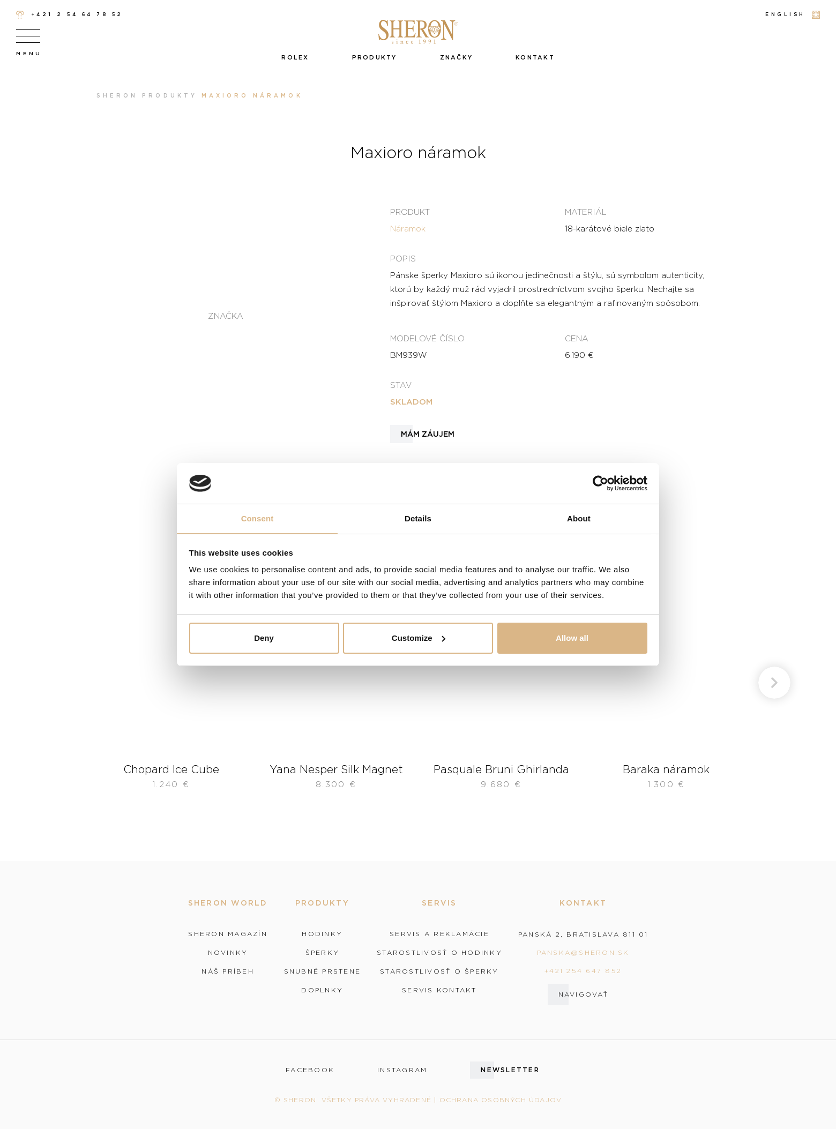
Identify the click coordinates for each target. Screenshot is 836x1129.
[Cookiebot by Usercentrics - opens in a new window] (600, 483)
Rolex (295, 57)
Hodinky (322, 934)
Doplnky (322, 990)
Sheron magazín (227, 934)
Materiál (586, 211)
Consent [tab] (257, 518)
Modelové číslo (427, 338)
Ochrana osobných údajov (500, 1100)
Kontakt (535, 57)
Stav (401, 385)
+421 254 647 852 (583, 971)
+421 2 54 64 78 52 (69, 15)
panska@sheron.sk (583, 952)
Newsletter (510, 1070)
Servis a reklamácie (439, 934)
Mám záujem (427, 434)
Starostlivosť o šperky (439, 971)
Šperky (322, 952)
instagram (402, 1070)
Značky (456, 57)
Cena (576, 338)
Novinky (228, 952)
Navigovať (583, 994)
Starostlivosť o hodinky (439, 952)
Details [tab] (418, 518)
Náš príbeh (227, 971)
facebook (310, 1070)
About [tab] (579, 518)
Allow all (572, 637)
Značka (225, 316)
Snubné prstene (322, 971)
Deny (264, 637)
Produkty (374, 57)
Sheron (117, 95)
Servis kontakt (439, 990)
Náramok (408, 228)
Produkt (410, 211)
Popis (403, 258)
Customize (418, 637)
